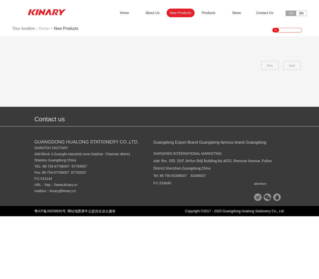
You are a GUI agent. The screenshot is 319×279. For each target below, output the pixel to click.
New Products (66, 91)
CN (291, 13)
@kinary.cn (67, 254)
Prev (270, 128)
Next (292, 128)
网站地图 (73, 274)
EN (301, 13)
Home (124, 13)
